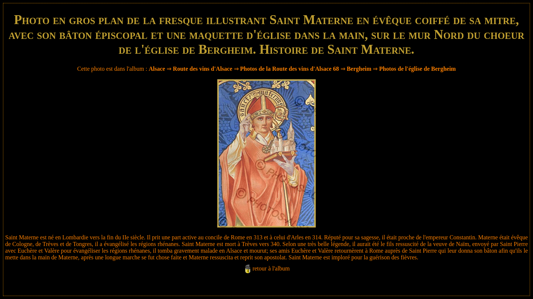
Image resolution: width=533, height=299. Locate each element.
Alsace (157, 69)
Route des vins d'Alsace (203, 69)
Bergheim (359, 69)
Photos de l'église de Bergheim (417, 69)
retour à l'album (271, 268)
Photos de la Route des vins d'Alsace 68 (289, 69)
